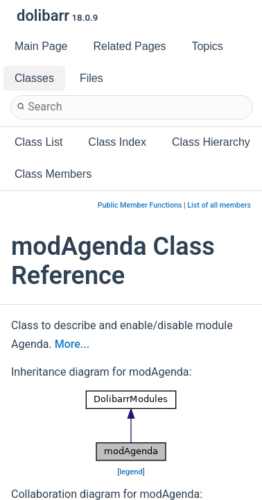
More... (72, 344)
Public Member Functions (140, 205)
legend (131, 471)
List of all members (219, 205)
